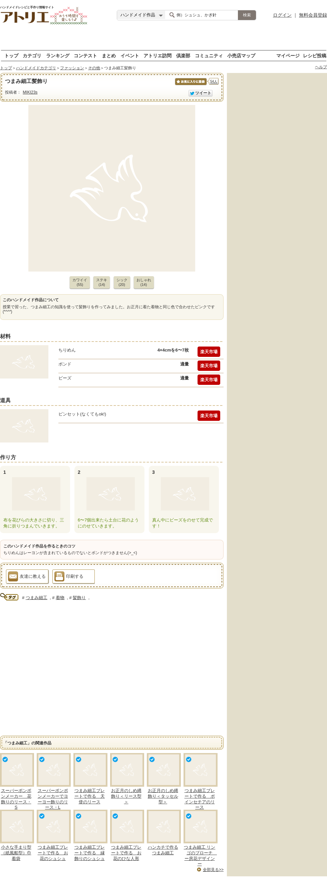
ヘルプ (321, 67)
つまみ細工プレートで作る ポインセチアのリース (200, 799)
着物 (60, 597)
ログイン (282, 15)
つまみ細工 (36, 597)
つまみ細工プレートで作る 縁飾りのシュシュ (89, 853)
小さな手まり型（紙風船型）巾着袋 (16, 853)
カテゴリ (32, 55)
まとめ (109, 55)
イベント (129, 55)
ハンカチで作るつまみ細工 (163, 850)
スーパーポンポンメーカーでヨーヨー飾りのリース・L (53, 799)
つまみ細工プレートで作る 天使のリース (89, 796)
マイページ (288, 55)
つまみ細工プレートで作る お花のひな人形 (126, 853)
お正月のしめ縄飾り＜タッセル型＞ (163, 796)
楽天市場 (209, 351)
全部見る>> (213, 869)
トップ (11, 55)
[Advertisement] (163, 40)
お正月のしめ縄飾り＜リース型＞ (126, 796)
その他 (94, 68)
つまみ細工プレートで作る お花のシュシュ (53, 853)
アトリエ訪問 (157, 55)
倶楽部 (183, 55)
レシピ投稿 (314, 55)
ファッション (72, 68)
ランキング (57, 55)
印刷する (68, 577)
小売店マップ (241, 55)
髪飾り (79, 597)
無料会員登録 (313, 15)
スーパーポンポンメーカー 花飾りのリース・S (16, 799)
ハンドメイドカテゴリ (36, 68)
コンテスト (85, 55)
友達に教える (27, 577)
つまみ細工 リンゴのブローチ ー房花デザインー (200, 856)
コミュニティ (209, 55)
